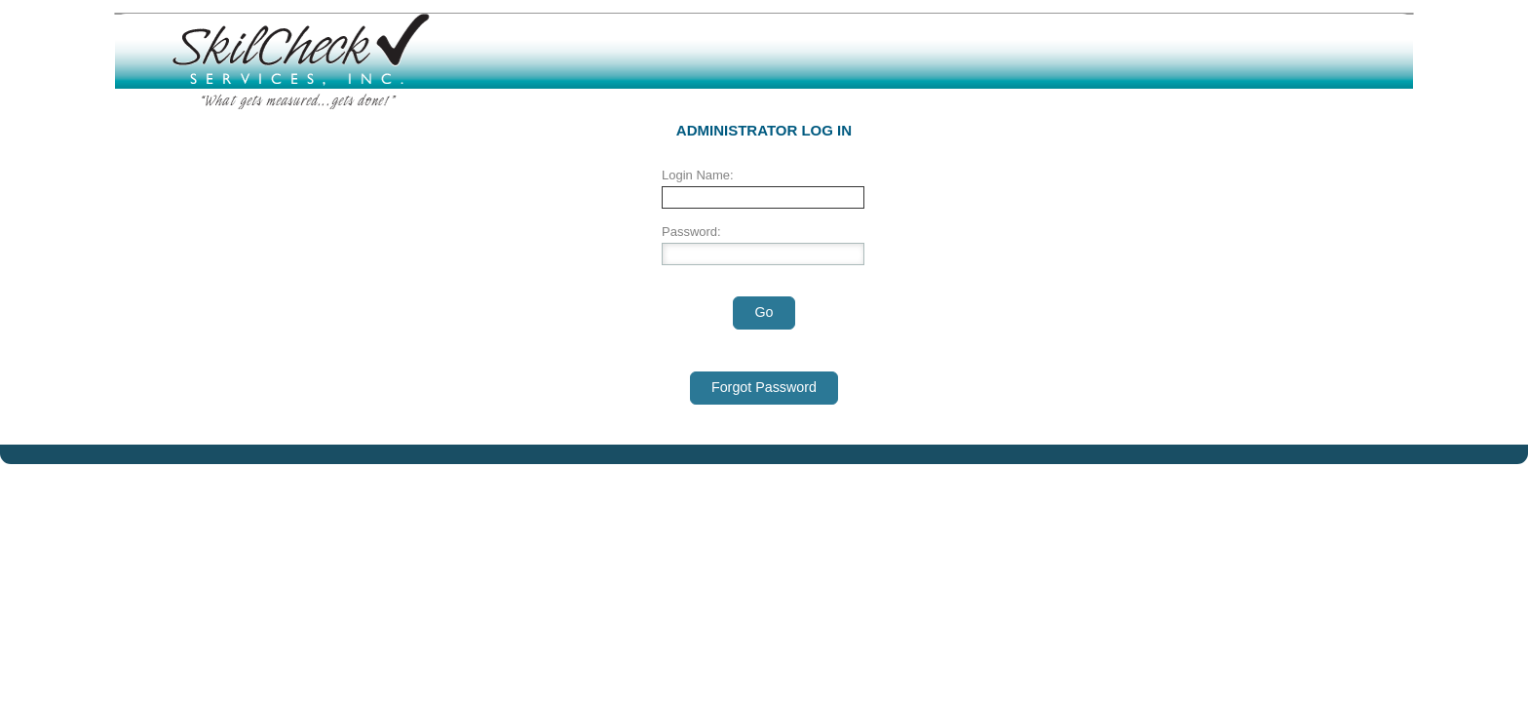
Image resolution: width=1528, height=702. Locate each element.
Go (763, 312)
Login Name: (698, 175)
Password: (691, 231)
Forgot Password (764, 387)
